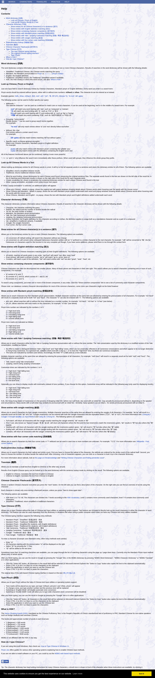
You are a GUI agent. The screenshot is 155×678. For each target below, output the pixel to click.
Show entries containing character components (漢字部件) (33, 31)
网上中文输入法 (69, 573)
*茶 (50, 96)
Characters (26, 2)
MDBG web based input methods (67, 653)
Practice (55, 2)
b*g (12, 113)
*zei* (46, 96)
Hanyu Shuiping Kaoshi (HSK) (16, 613)
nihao (22, 96)
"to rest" (72, 96)
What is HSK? (11, 57)
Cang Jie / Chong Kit (46, 417)
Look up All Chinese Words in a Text (24, 22)
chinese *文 (63, 96)
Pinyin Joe (5, 650)
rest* (38, 96)
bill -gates (79, 96)
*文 (12, 111)
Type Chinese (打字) (14, 49)
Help (67, 2)
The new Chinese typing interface (23, 51)
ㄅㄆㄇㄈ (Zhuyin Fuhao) (53, 74)
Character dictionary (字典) (16, 24)
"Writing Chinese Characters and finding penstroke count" (83, 458)
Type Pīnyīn (15, 55)
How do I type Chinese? (15, 59)
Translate (41, 2)
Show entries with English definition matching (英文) (30, 29)
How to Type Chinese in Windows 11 (55, 646)
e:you (13, 151)
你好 (33, 96)
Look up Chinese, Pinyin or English (24, 20)
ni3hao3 (28, 96)
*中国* (13, 115)
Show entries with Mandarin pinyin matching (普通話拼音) (32, 33)
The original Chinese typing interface (25, 53)
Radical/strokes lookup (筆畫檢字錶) (19, 42)
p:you (13, 149)
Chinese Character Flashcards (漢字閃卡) (22, 47)
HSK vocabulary (73, 498)
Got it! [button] (141, 674)
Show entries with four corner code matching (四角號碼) (32, 40)
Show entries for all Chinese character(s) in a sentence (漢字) (34, 26)
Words (11, 2)
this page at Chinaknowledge (46, 458)
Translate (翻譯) (12, 45)
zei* (42, 96)
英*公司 (55, 96)
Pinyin (39, 74)
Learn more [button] (77, 674)
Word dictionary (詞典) (14, 18)
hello (17, 96)
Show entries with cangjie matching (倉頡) (27, 38)
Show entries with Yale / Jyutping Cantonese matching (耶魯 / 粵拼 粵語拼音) (40, 36)
